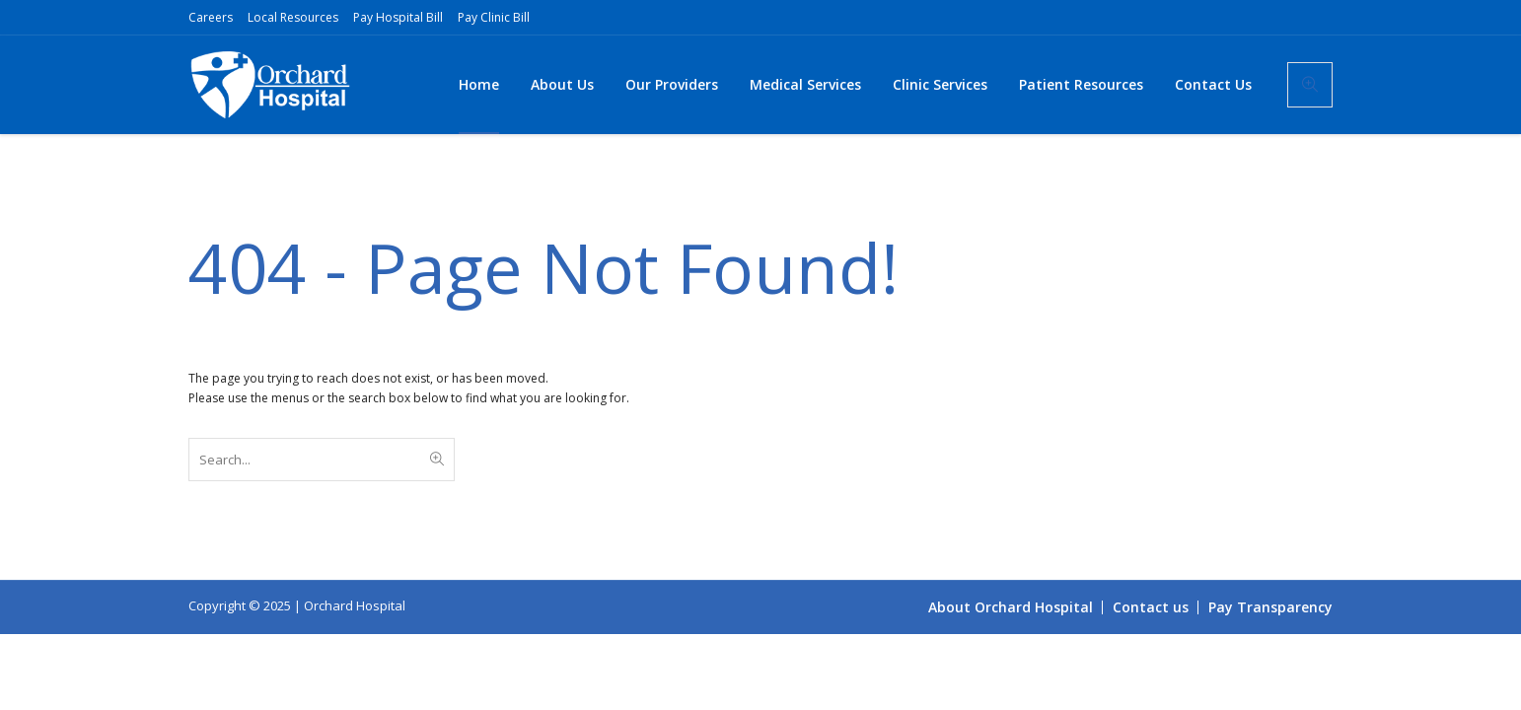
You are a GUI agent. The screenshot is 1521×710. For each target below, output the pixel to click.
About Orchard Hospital (1010, 607)
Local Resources (293, 17)
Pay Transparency (1270, 607)
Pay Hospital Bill (398, 17)
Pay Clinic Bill (494, 17)
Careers (210, 17)
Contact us (1151, 607)
